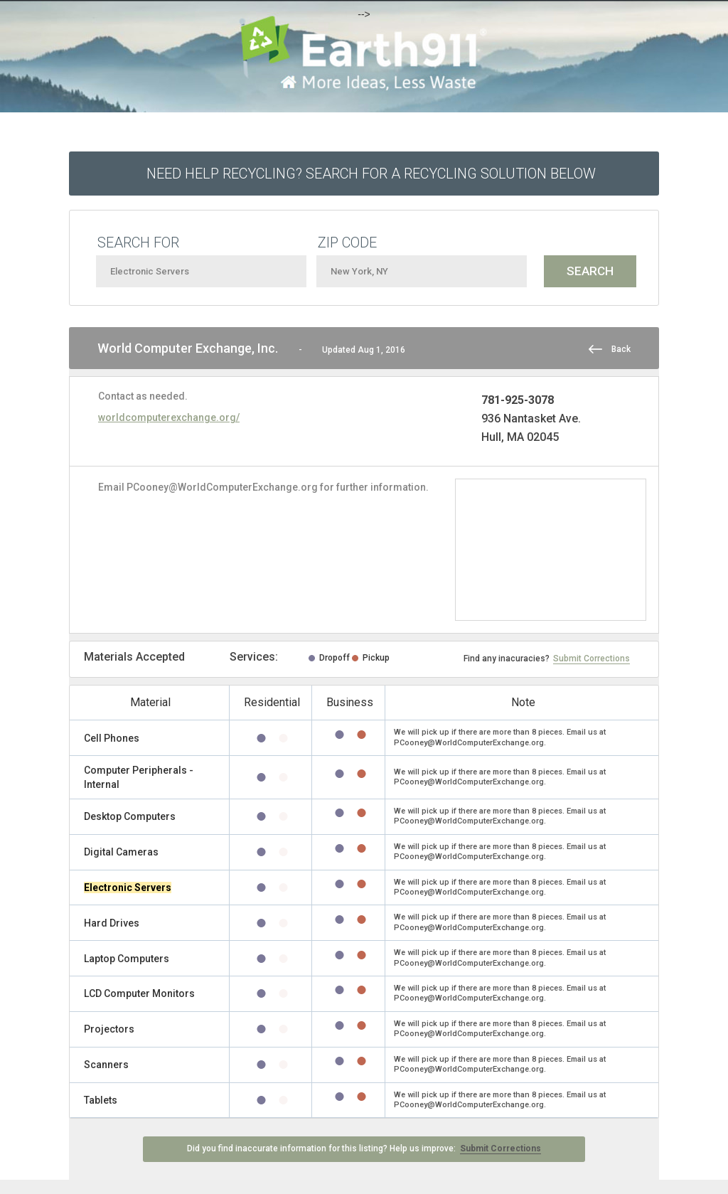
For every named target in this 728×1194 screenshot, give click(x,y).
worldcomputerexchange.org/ (169, 417)
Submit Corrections (591, 658)
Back (621, 349)
